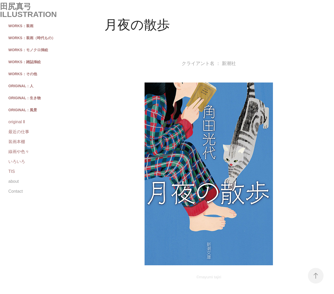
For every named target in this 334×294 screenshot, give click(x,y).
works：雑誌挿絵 (24, 62)
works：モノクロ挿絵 (28, 50)
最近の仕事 (18, 132)
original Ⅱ (16, 122)
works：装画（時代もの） (31, 38)
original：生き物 (24, 98)
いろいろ (16, 161)
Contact (15, 191)
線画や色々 (18, 151)
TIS (11, 171)
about (13, 181)
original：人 (20, 86)
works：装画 (20, 26)
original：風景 (22, 110)
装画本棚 (16, 141)
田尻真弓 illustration (28, 10)
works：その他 (22, 74)
